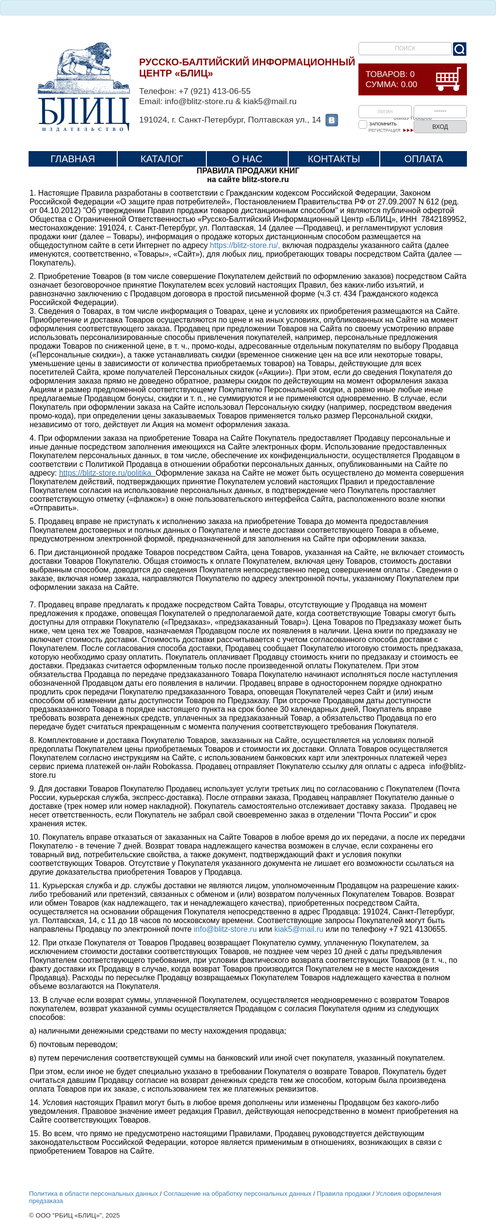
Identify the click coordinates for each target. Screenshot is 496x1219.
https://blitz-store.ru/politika (106, 473)
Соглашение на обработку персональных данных (237, 1193)
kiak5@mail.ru (299, 929)
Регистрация (385, 130)
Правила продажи (344, 1193)
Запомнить (383, 124)
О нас (247, 159)
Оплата (423, 159)
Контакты (334, 159)
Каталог (161, 159)
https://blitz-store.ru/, (245, 245)
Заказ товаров (412, 117)
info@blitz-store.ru (225, 929)
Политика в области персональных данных (93, 1193)
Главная (72, 159)
